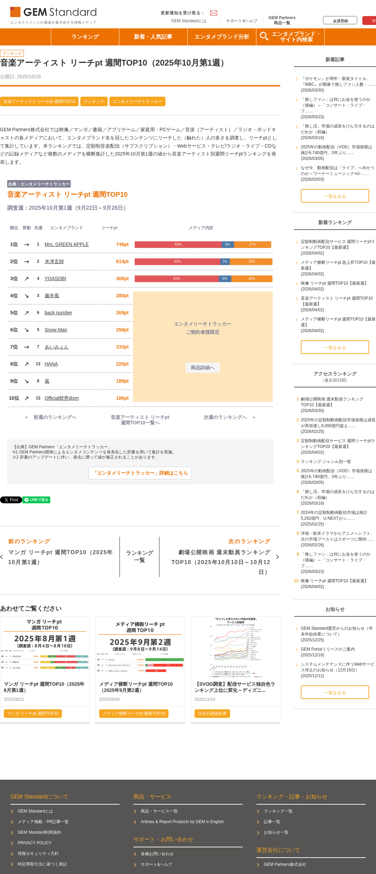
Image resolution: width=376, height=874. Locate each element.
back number (58, 312)
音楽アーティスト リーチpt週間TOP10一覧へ (140, 420)
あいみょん (57, 347)
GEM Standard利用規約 (39, 832)
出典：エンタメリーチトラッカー (39, 184)
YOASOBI (55, 278)
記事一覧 (272, 821)
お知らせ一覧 (276, 832)
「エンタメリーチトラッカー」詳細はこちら (140, 473)
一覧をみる (335, 196)
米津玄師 (54, 261)
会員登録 (340, 21)
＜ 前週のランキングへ (50, 417)
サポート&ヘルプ (241, 20)
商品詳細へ (203, 367)
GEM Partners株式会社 (285, 864)
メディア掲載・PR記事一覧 (43, 821)
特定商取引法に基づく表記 (42, 864)
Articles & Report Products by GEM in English (182, 821)
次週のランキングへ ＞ (230, 417)
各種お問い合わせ (157, 853)
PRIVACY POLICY (35, 843)
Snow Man (56, 329)
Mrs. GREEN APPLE (67, 244)
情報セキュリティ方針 (38, 853)
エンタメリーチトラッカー (137, 101)
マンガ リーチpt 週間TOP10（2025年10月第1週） (60, 551)
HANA (51, 364)
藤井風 (52, 295)
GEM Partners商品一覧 (281, 20)
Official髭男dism (62, 398)
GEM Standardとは (188, 20)
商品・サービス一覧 (159, 811)
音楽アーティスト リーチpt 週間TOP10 (39, 101)
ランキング (85, 37)
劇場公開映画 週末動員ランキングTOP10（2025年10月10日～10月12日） (221, 556)
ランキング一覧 (139, 556)
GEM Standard (54, 10)
